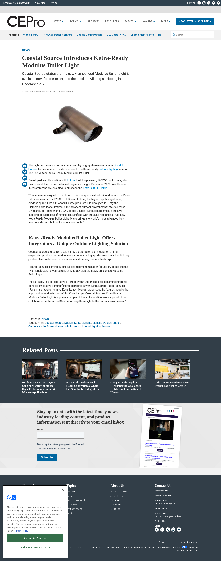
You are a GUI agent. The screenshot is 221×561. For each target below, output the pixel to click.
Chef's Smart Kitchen (142, 34)
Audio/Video (71, 505)
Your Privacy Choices (170, 547)
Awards (147, 21)
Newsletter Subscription (195, 21)
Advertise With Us (118, 492)
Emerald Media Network (16, 3)
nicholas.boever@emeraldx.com (169, 516)
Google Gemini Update (89, 34)
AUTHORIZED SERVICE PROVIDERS (106, 547)
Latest (57, 21)
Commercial (71, 496)
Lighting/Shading (74, 509)
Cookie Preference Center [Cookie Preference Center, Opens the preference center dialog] (35, 547)
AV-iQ (54, 3)
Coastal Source (54, 322)
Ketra (77, 322)
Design (68, 322)
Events (128, 21)
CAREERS (83, 547)
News (26, 50)
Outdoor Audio (37, 326)
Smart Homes (55, 326)
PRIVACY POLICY (189, 550)
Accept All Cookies (35, 538)
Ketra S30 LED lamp (95, 188)
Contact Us (160, 521)
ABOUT (73, 547)
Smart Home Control (75, 500)
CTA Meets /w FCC (116, 34)
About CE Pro (116, 496)
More (164, 21)
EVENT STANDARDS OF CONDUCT (140, 547)
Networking (71, 492)
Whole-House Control (78, 326)
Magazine (114, 500)
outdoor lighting (108, 169)
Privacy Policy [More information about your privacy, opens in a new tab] (21, 531)
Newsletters (115, 505)
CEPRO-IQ (115, 509)
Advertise (40, 3)
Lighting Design (102, 322)
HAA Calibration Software (58, 34)
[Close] (63, 490)
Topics (74, 21)
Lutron (71, 180)
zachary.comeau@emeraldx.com (169, 503)
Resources (112, 21)
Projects (93, 21)
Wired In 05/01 (31, 34)
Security (70, 513)
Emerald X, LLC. (173, 542)
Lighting (86, 322)
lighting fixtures (101, 326)
